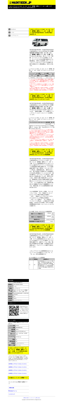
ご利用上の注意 (26, 397)
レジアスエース (13, 36)
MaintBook (12, 29)
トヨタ (11, 32)
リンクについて (32, 397)
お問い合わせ (37, 397)
